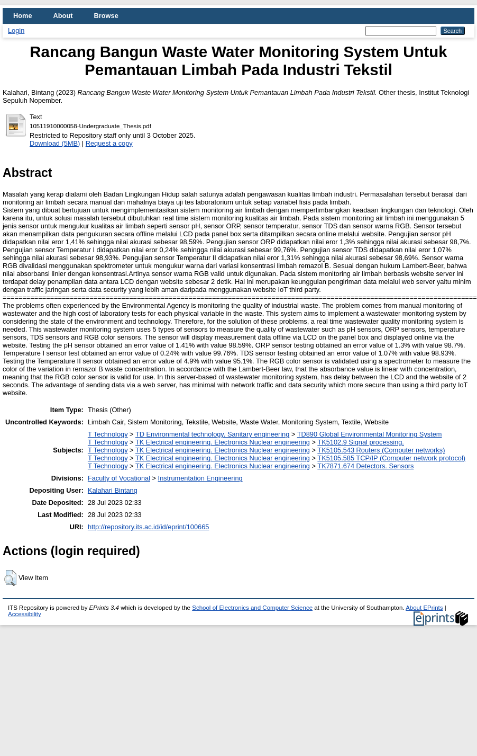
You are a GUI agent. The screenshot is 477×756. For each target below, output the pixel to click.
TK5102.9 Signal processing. (360, 442)
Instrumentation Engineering (200, 478)
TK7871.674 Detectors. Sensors (365, 466)
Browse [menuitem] (106, 16)
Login (16, 30)
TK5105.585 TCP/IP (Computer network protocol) (391, 458)
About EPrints (424, 607)
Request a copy (109, 143)
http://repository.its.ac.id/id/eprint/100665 (148, 527)
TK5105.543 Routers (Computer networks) (381, 450)
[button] (10, 578)
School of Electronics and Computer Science (252, 607)
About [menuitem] (63, 16)
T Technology (108, 434)
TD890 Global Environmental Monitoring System (369, 434)
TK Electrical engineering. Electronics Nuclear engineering (222, 442)
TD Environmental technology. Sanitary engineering (212, 434)
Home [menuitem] (22, 16)
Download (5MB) (55, 143)
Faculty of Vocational (119, 478)
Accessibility (24, 614)
